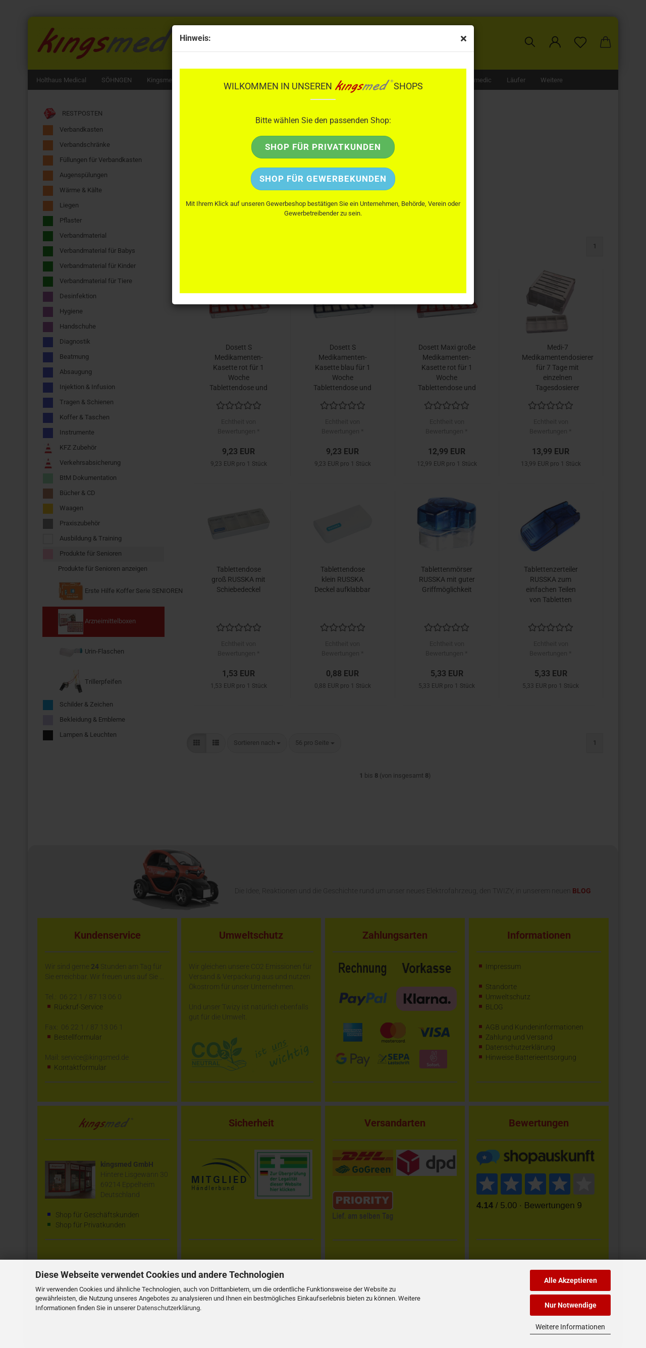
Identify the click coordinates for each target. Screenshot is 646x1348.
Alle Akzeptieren (570, 1280)
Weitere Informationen (570, 1327)
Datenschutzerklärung (168, 1308)
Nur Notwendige (571, 1305)
